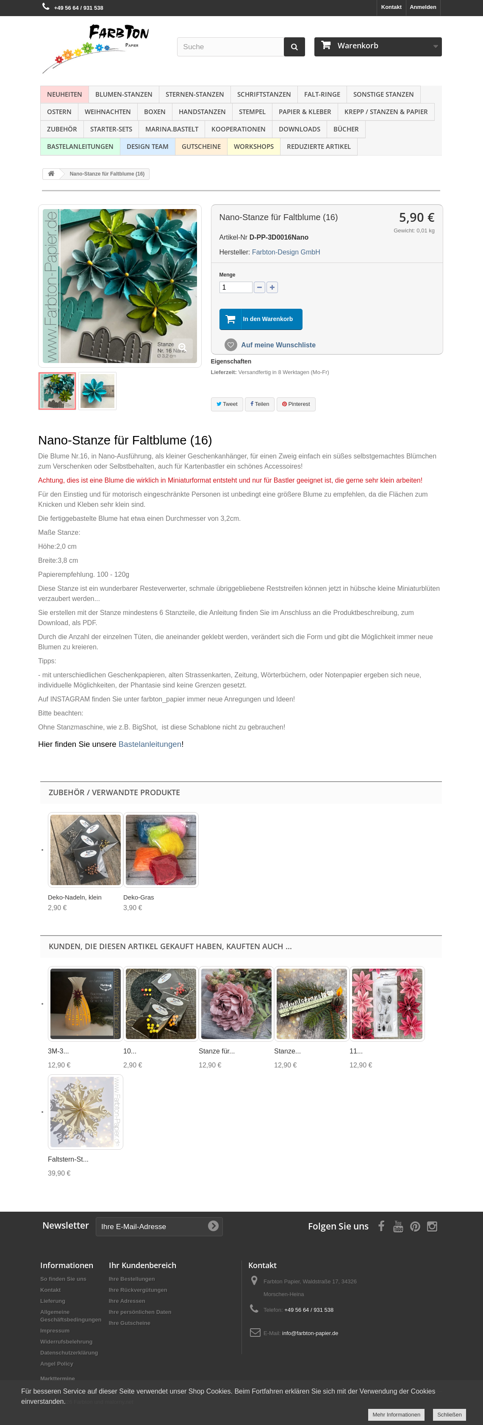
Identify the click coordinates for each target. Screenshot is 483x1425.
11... (356, 1051)
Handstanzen (202, 111)
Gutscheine (201, 146)
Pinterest (296, 404)
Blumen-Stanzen (124, 94)
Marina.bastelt (171, 129)
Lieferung (52, 1301)
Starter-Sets (111, 129)
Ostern (59, 111)
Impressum (54, 1330)
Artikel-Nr (233, 237)
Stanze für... (217, 1051)
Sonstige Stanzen (383, 94)
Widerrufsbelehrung (66, 1341)
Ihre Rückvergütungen (138, 1290)
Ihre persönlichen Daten (140, 1312)
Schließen (449, 1414)
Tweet (227, 404)
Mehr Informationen (396, 1414)
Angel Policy (56, 1364)
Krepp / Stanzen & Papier (386, 111)
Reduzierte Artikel (319, 146)
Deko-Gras (138, 897)
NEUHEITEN (64, 94)
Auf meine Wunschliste (278, 345)
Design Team (148, 146)
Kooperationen (238, 129)
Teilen (259, 404)
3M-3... (58, 1051)
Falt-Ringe (322, 94)
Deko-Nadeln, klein (75, 897)
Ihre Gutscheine (129, 1323)
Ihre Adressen (127, 1301)
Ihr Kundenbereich (142, 1265)
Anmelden (423, 7)
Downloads (299, 129)
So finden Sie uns (63, 1279)
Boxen (155, 111)
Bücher (346, 129)
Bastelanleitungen (80, 146)
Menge (227, 275)
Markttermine (57, 1378)
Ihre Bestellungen (132, 1279)
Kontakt (391, 7)
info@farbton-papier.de (310, 1333)
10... (129, 1051)
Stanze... (287, 1051)
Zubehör (62, 129)
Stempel (252, 111)
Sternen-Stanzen (195, 94)
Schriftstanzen (264, 94)
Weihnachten (108, 111)
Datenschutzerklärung (69, 1353)
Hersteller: (234, 252)
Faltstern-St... (68, 1159)
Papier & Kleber (305, 111)
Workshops (254, 146)
